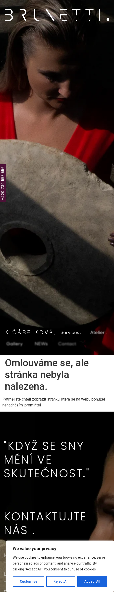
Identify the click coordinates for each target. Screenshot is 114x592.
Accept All (92, 581)
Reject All (60, 581)
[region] (60, 566)
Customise (28, 581)
